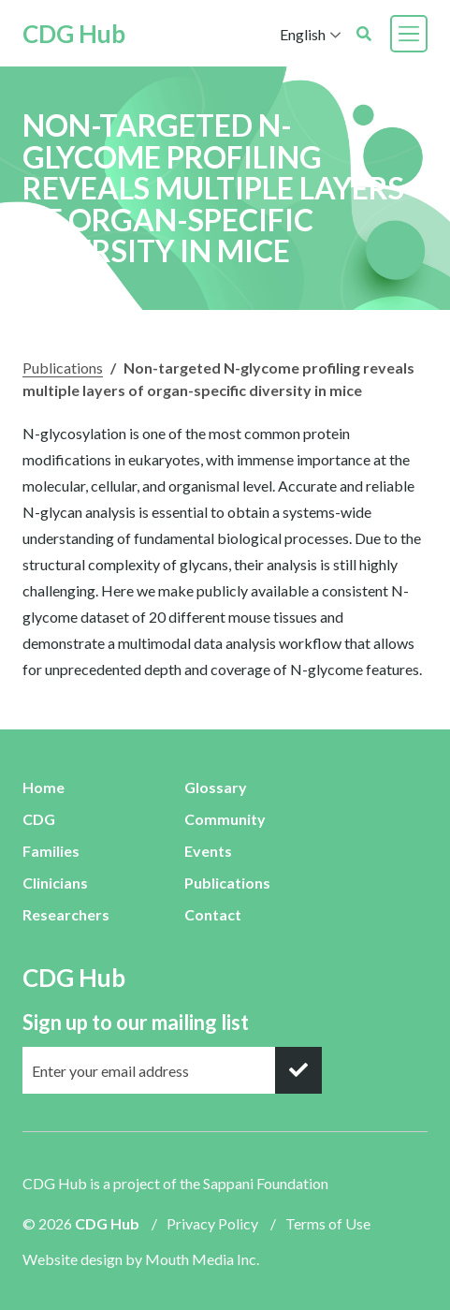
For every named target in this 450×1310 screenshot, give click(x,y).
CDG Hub (73, 34)
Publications (62, 367)
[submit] (298, 1070)
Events (208, 851)
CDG (38, 819)
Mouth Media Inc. (202, 1259)
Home (43, 787)
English (303, 34)
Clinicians (55, 882)
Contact (212, 914)
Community (225, 819)
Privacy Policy (212, 1223)
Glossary (215, 787)
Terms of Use (327, 1223)
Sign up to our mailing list (135, 1022)
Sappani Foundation (265, 1183)
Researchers (65, 914)
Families (51, 851)
